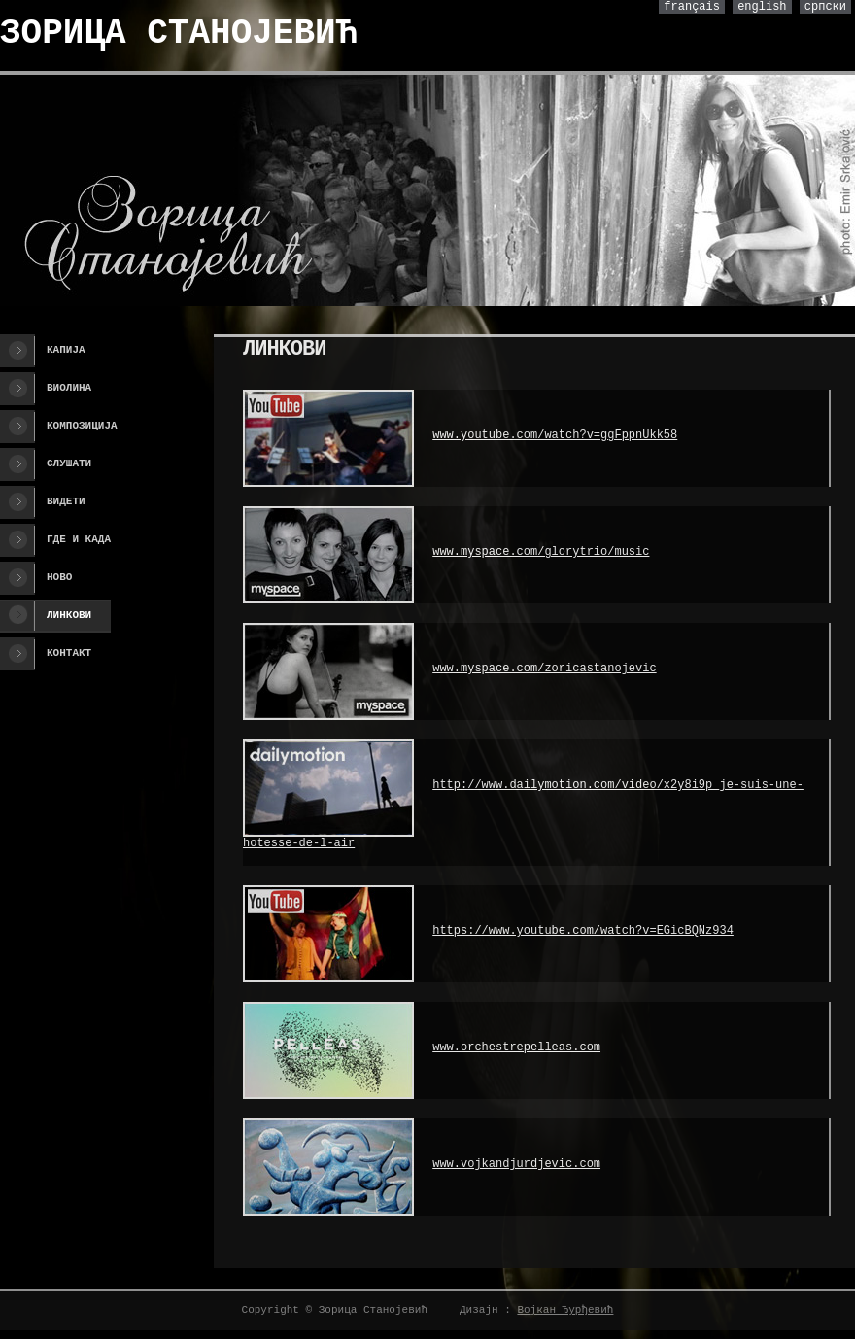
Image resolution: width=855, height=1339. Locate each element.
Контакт (69, 653)
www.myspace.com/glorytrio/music (540, 552)
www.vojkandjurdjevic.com (516, 1164)
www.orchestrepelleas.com (516, 1047)
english (761, 7)
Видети (66, 501)
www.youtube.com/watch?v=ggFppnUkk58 (554, 435)
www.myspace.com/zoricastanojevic (544, 668)
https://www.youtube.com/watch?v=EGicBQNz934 (583, 931)
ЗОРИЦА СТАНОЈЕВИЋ (178, 33)
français (692, 7)
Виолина (69, 388)
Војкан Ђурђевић (565, 1310)
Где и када (79, 539)
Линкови (69, 615)
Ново (59, 577)
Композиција (82, 425)
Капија (66, 350)
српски (825, 7)
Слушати (69, 463)
